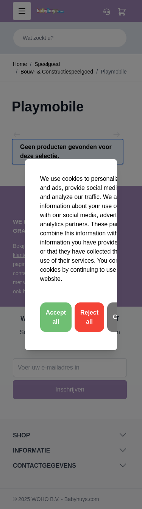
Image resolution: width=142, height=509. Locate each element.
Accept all (56, 317)
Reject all (89, 317)
